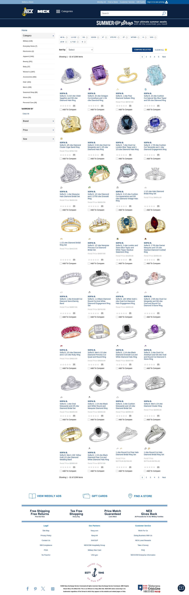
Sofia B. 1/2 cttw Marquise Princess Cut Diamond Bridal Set (98, 247)
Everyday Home (30, 46)
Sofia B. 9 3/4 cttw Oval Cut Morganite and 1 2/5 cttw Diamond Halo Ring (99, 147)
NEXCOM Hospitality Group (94, 545)
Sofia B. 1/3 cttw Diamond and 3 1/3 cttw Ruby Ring (70, 353)
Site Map (46, 531)
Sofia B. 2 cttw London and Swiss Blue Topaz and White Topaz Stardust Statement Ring (127, 248)
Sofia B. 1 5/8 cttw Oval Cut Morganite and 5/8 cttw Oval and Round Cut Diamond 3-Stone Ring (155, 302)
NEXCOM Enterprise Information (143, 555)
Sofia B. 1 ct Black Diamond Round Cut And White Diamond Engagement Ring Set (99, 302)
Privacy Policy (46, 535)
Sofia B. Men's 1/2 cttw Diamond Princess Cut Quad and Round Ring (97, 354)
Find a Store (113, 2)
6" (105, 37)
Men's (27, 87)
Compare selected (142, 50)
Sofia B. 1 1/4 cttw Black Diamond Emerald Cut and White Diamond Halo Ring (127, 354)
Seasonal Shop (30, 92)
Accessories (29, 77)
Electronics (28, 51)
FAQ (143, 550)
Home (24, 30)
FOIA (46, 550)
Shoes (27, 97)
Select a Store (27, 2)
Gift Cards (141, 2)
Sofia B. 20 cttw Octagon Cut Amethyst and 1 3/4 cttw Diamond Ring (98, 98)
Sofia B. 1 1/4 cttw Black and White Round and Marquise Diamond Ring (98, 406)
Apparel (28, 56)
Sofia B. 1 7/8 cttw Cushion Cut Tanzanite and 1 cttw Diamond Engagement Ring (155, 147)
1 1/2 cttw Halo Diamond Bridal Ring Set (154, 192)
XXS (153, 37)
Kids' (27, 82)
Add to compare (69, 110)
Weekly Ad (101, 2)
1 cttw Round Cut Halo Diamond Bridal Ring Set (154, 453)
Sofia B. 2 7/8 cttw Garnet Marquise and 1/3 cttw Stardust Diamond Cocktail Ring (155, 248)
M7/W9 (135, 37)
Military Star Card (94, 550)
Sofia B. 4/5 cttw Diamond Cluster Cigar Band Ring (70, 146)
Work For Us (143, 531)
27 (125, 37)
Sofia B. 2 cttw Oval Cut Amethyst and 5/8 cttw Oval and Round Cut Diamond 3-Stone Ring (155, 355)
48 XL (64, 37)
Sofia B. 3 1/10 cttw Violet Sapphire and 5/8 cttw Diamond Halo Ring (70, 98)
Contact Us (46, 540)
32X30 (95, 37)
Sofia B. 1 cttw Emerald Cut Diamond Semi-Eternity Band (71, 301)
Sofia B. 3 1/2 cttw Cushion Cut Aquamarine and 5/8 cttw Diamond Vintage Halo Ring (127, 197)
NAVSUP (94, 540)
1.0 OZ (75, 37)
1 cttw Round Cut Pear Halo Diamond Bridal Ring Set (127, 453)
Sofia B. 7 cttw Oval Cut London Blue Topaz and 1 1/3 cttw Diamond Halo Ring (127, 147)
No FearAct (46, 555)
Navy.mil (94, 535)
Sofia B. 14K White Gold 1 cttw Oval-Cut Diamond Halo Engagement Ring (126, 301)
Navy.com (94, 531)
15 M (64, 42)
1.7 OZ (74, 42)
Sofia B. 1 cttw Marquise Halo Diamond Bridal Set (70, 195)
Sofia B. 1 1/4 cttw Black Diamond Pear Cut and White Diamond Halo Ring (98, 457)
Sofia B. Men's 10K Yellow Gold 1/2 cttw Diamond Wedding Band (70, 457)
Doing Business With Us (143, 535)
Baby (26, 67)
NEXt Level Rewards (143, 540)
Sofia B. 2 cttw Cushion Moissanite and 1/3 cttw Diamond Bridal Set (125, 406)
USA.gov (94, 555)
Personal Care (30, 103)
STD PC (115, 37)
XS (85, 37)
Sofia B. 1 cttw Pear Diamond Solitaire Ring (125, 97)
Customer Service (127, 2)
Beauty (27, 61)
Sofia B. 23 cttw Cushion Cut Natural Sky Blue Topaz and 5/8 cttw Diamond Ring (155, 98)
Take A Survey (143, 545)
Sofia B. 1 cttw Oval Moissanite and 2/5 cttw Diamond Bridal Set (69, 406)
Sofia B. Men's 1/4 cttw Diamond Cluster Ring (153, 405)
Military (28, 41)
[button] (181, 588)
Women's (29, 72)
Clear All (26, 114)
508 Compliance (46, 545)
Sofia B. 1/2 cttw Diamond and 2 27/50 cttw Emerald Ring (98, 196)
